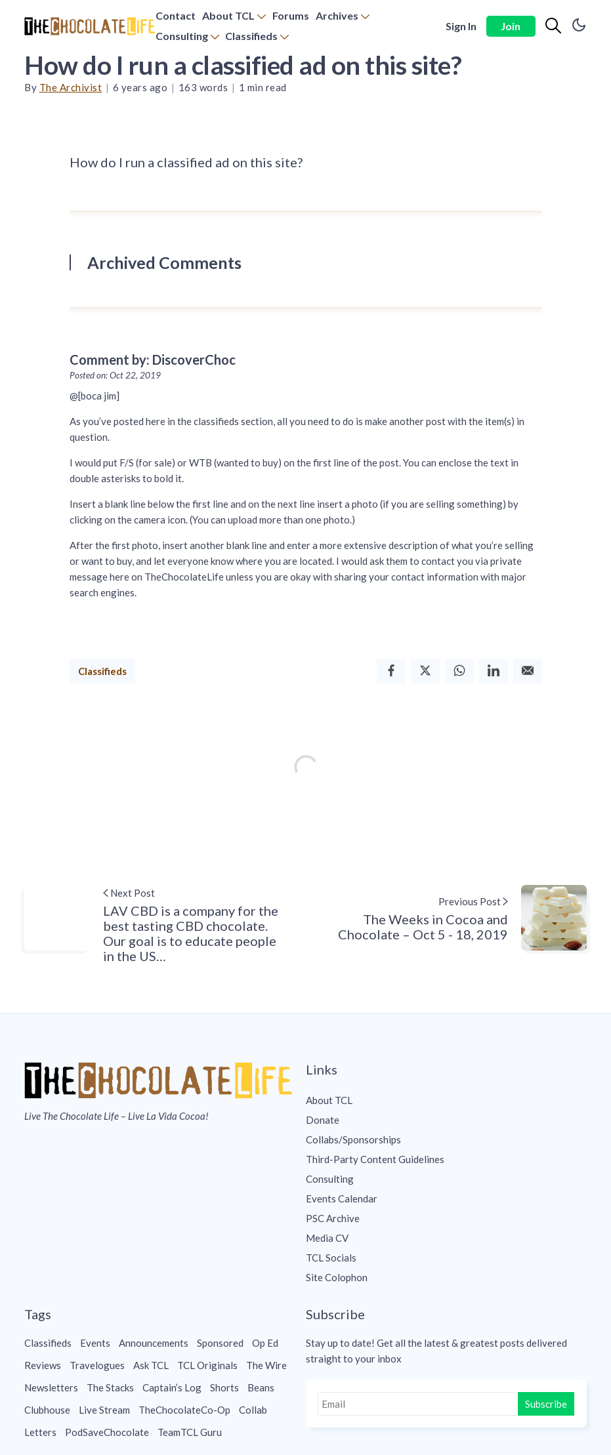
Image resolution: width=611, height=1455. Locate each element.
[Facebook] (391, 671)
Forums (290, 15)
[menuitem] (176, 16)
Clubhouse (47, 1410)
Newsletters (51, 1387)
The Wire (266, 1365)
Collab (253, 1410)
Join (510, 26)
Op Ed (265, 1343)
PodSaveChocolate (107, 1432)
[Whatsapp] (459, 671)
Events (95, 1343)
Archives (337, 15)
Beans (260, 1387)
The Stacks (110, 1387)
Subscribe (546, 1404)
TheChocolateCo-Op (184, 1410)
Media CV (327, 1238)
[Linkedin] (493, 671)
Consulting (182, 36)
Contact (176, 15)
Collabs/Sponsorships (353, 1139)
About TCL (228, 15)
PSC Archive (333, 1218)
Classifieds (251, 36)
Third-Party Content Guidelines (375, 1159)
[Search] (553, 26)
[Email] (527, 671)
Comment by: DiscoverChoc (153, 359)
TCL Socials (331, 1257)
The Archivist (70, 87)
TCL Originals (207, 1365)
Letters (40, 1432)
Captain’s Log (171, 1387)
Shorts (224, 1387)
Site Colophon (337, 1277)
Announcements (153, 1343)
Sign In (461, 26)
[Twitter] (425, 671)
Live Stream (104, 1410)
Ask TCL (151, 1365)
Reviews (42, 1365)
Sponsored (220, 1343)
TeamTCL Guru (190, 1432)
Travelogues (97, 1365)
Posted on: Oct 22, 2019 (115, 375)
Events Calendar (341, 1198)
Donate (322, 1120)
